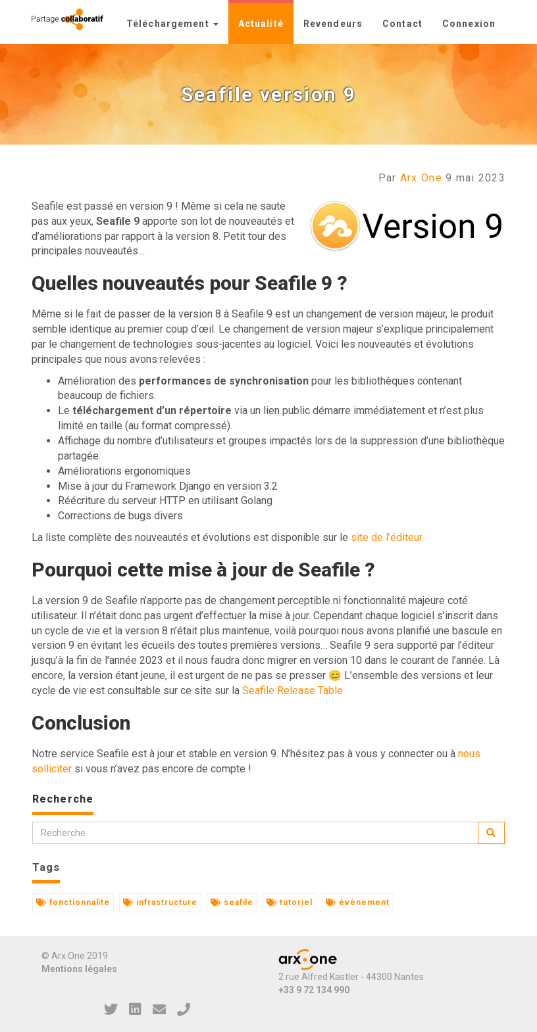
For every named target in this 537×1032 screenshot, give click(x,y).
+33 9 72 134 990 (313, 990)
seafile (232, 902)
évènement (358, 902)
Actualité (261, 23)
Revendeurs (333, 23)
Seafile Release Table (292, 690)
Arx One (421, 178)
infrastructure (160, 902)
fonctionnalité (73, 902)
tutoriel (290, 902)
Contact (402, 23)
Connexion (469, 23)
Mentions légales (79, 969)
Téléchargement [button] (172, 23)
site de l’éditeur (386, 537)
